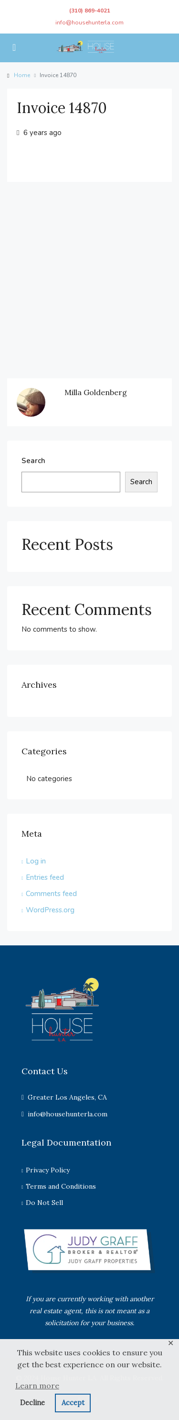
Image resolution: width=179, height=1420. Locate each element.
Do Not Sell (44, 1202)
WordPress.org (50, 910)
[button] (89, 1385)
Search (33, 461)
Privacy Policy (48, 1170)
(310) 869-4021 (89, 10)
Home (22, 75)
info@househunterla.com (89, 22)
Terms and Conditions (61, 1186)
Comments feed (51, 893)
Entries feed (45, 877)
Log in (36, 861)
